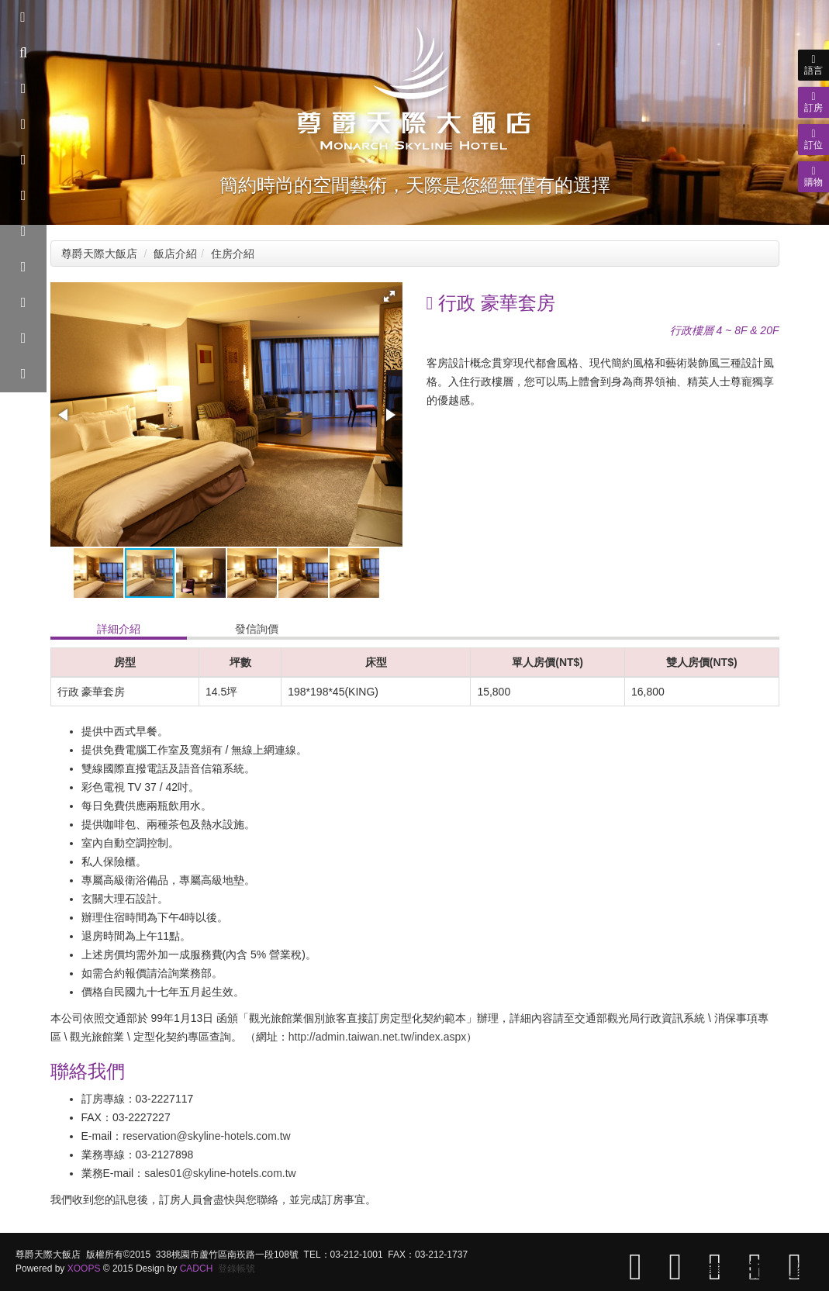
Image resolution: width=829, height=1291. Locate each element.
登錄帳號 (236, 1268)
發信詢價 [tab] (256, 629)
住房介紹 (232, 253)
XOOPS (84, 1268)
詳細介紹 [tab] (118, 629)
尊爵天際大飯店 (99, 253)
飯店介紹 (175, 253)
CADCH (196, 1268)
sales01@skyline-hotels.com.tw (220, 1173)
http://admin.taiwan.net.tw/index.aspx (377, 1036)
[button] (389, 296)
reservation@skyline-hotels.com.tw (207, 1136)
